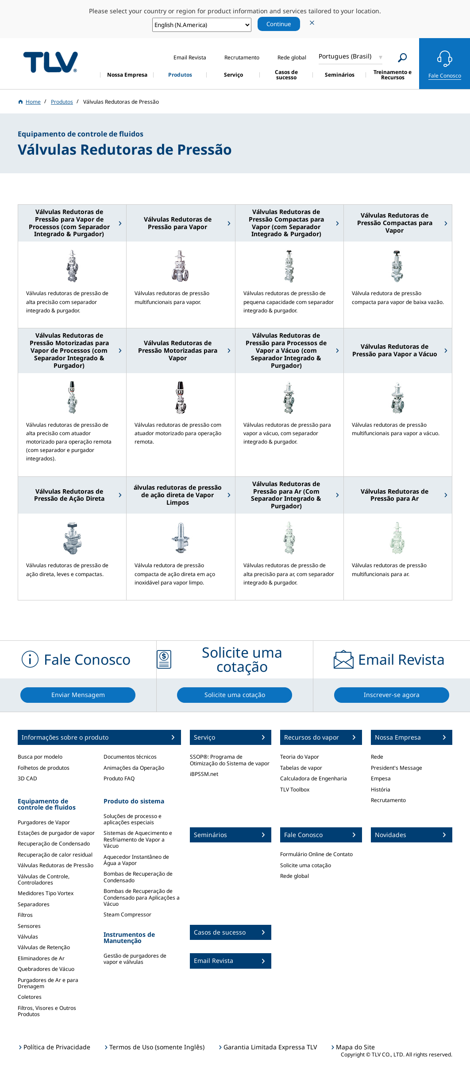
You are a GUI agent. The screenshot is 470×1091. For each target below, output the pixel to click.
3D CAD (27, 778)
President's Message (396, 767)
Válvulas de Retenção (44, 947)
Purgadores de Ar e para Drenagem (48, 983)
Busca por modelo (40, 756)
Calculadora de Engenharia (313, 778)
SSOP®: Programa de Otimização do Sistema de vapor (230, 760)
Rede (377, 756)
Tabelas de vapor (301, 767)
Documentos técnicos (130, 756)
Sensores (29, 926)
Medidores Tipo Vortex (45, 893)
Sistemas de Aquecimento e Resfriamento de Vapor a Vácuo (138, 839)
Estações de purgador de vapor (56, 833)
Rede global (294, 876)
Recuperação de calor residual (55, 854)
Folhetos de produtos (43, 767)
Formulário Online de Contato (316, 854)
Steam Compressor (127, 914)
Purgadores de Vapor (44, 822)
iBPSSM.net (204, 774)
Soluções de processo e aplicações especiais (133, 819)
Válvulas (28, 936)
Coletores (30, 997)
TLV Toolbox (294, 789)
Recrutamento (388, 800)
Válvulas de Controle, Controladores (43, 879)
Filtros (25, 915)
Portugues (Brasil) (345, 56)
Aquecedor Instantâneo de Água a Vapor (136, 860)
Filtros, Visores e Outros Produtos (47, 1011)
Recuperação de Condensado (54, 843)
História (380, 789)
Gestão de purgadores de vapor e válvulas (135, 959)
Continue (278, 24)
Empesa (381, 778)
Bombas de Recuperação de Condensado (138, 877)
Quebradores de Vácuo (46, 969)
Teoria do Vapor (299, 756)
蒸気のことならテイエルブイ (50, 62)
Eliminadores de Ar (41, 958)
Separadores (34, 904)
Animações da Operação (134, 767)
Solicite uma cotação (305, 865)
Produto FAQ (119, 778)
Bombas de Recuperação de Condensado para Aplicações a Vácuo (142, 897)
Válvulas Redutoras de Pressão (55, 865)
